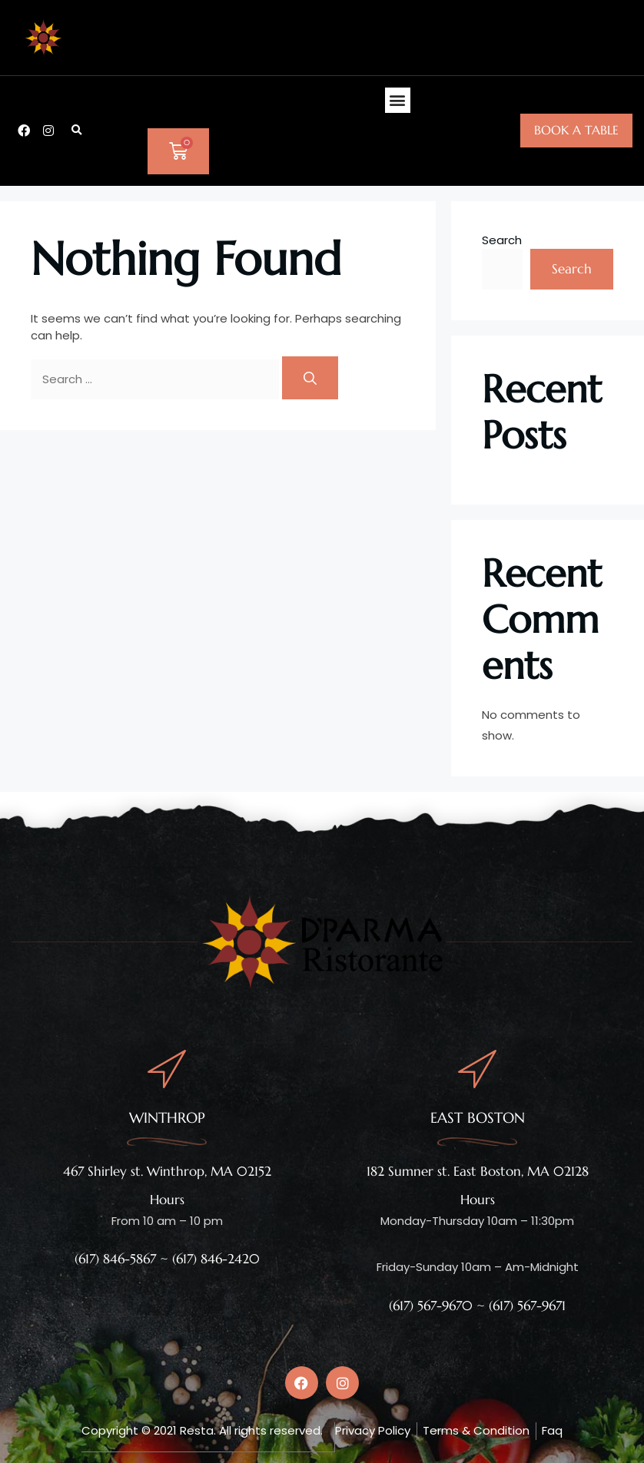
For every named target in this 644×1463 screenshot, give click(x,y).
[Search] (310, 377)
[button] (76, 130)
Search (502, 240)
